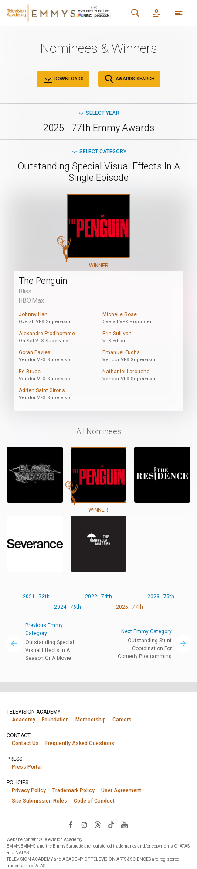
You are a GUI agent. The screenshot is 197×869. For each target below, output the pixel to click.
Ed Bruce (30, 372)
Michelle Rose (119, 314)
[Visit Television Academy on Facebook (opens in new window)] (70, 824)
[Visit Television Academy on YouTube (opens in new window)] (124, 824)
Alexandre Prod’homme (47, 334)
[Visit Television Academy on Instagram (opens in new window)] (84, 824)
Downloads (63, 79)
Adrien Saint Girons (42, 390)
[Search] (135, 13)
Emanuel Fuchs (121, 352)
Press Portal (27, 767)
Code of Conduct (94, 801)
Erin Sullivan (117, 334)
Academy (23, 720)
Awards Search (129, 79)
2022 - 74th (98, 596)
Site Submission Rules (39, 801)
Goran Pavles (35, 352)
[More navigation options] (178, 13)
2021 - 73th (36, 596)
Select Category (98, 151)
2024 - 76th (67, 607)
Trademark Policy (73, 790)
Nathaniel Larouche (125, 372)
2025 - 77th (129, 607)
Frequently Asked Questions (79, 743)
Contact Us (25, 743)
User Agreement (121, 790)
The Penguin (43, 281)
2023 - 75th (160, 596)
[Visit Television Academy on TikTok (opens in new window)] (111, 824)
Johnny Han (33, 314)
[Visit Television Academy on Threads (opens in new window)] (97, 824)
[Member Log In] (156, 13)
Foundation (55, 720)
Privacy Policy (29, 790)
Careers (122, 720)
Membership (90, 720)
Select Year (98, 113)
